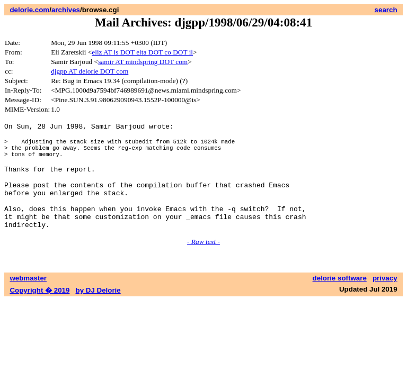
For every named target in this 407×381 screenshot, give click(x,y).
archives (65, 10)
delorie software (340, 300)
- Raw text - (203, 264)
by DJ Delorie (98, 312)
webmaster (28, 300)
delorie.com (29, 10)
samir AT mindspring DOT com (143, 62)
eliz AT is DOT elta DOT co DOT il (142, 52)
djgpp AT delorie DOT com (89, 71)
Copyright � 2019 (39, 312)
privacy (385, 300)
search (386, 10)
